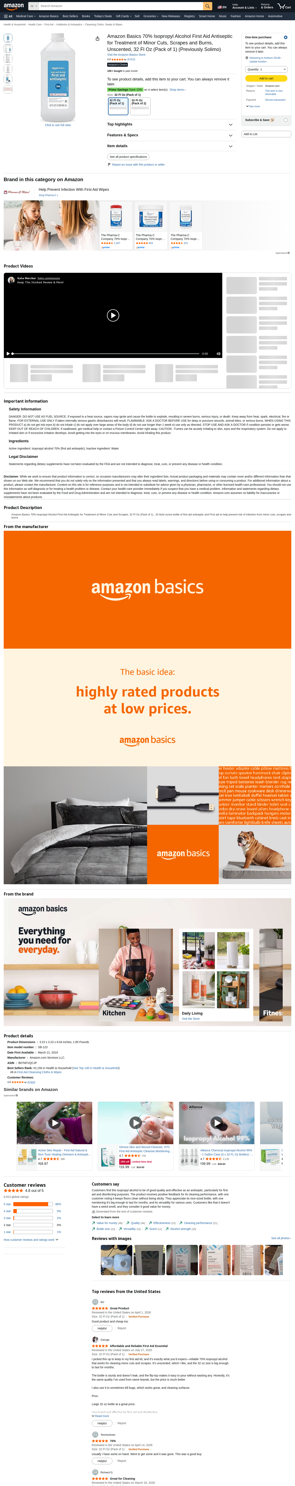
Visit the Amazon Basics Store (126, 54)
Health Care (35, 24)
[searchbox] (121, 6)
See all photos (280, 1238)
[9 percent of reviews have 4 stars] (32, 1211)
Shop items (177, 89)
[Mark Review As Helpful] (102, 1328)
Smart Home (207, 16)
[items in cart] (284, 6)
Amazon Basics (48, 16)
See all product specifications (128, 156)
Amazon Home (254, 16)
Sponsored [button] (283, 253)
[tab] (107, 1223)
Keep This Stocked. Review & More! (40, 282)
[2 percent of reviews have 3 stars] (32, 1218)
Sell (137, 16)
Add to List (250, 134)
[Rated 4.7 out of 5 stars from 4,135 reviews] (227, 1158)
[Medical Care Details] (35, 16)
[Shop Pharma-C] (48, 195)
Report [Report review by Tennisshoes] (122, 1460)
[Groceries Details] (158, 16)
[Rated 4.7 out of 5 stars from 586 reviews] (64, 1158)
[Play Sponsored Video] (54, 1123)
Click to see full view (58, 125)
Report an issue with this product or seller (136, 164)
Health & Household (15, 24)
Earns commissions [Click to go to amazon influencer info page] (49, 278)
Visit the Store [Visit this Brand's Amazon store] (191, 1018)
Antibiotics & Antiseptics (69, 24)
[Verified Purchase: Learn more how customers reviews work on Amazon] (138, 1316)
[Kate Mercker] (26, 278)
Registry (189, 16)
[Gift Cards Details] (131, 16)
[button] (8, 16)
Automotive (275, 16)
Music (223, 16)
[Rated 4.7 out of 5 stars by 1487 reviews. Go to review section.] (116, 243)
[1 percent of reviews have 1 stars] (32, 1232)
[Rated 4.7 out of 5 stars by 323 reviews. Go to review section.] (186, 243)
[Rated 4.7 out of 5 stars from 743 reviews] (145, 1155)
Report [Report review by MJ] (122, 1328)
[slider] (105, 353)
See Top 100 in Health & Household (96, 1068)
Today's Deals (103, 16)
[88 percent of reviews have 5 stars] (32, 1204)
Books (86, 16)
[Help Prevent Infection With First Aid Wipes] (74, 189)
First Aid (48, 24)
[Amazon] (14, 6)
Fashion (236, 16)
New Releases (171, 16)
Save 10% (125, 89)
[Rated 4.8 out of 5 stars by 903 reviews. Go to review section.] (151, 243)
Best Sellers (70, 16)
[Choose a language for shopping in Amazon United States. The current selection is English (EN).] (221, 6)
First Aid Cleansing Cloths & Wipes (39, 1072)
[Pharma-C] (17, 192)
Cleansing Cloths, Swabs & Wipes (103, 24)
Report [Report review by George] (122, 1423)
